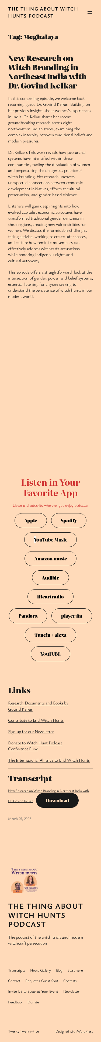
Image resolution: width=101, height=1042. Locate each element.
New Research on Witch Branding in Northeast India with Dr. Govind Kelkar (47, 71)
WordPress (85, 1031)
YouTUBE (50, 654)
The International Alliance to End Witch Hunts (49, 760)
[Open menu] (89, 12)
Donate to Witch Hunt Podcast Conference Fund (35, 746)
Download (57, 800)
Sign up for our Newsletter (31, 731)
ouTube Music (50, 539)
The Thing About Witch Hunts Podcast (43, 12)
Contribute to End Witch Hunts (36, 720)
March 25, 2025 (19, 818)
